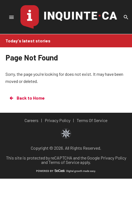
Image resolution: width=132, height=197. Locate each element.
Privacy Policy (113, 157)
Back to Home (27, 98)
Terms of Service (64, 162)
